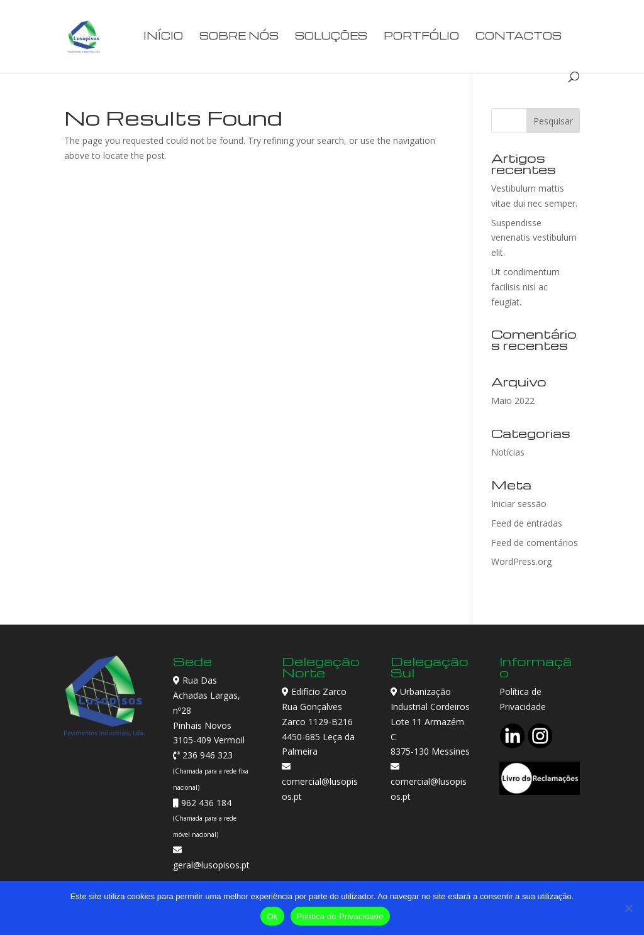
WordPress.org (521, 561)
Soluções (331, 36)
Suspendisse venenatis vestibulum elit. (534, 238)
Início (163, 36)
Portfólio (421, 36)
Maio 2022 (513, 401)
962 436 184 (205, 803)
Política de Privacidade (340, 916)
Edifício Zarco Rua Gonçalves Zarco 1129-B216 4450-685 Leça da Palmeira (318, 721)
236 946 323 (206, 755)
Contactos (518, 36)
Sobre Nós (239, 36)
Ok (272, 916)
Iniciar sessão (519, 504)
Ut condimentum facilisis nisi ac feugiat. (525, 287)
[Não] (628, 908)
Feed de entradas (526, 523)
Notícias (508, 452)
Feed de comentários (534, 543)
